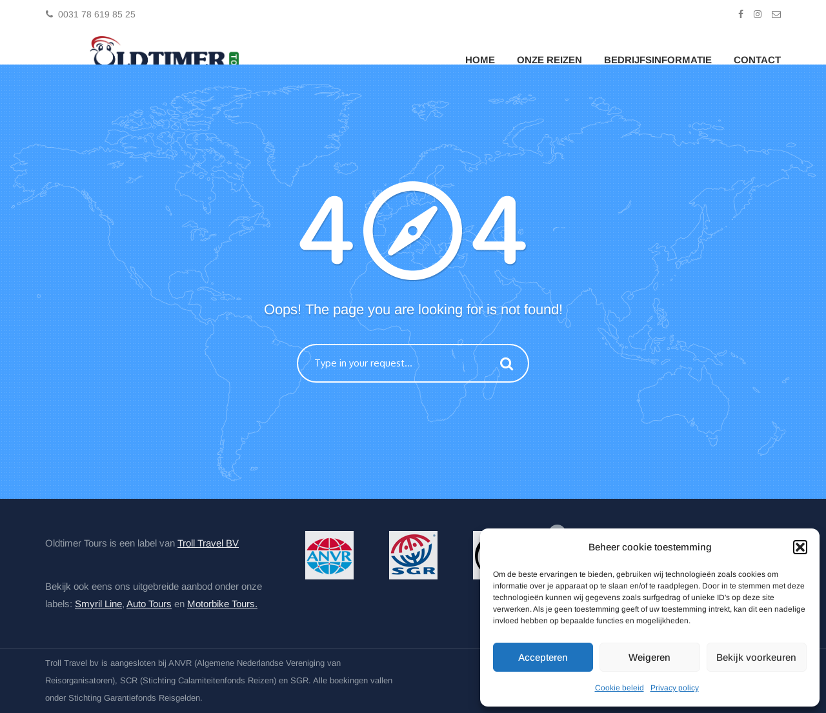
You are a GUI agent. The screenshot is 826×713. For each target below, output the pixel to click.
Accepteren (543, 657)
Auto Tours (149, 603)
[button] (800, 547)
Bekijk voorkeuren (756, 657)
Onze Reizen (549, 59)
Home (480, 59)
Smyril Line (98, 603)
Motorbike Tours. (222, 603)
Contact (757, 59)
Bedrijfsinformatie (658, 59)
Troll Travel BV (208, 542)
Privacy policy (674, 687)
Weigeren (649, 657)
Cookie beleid (619, 687)
